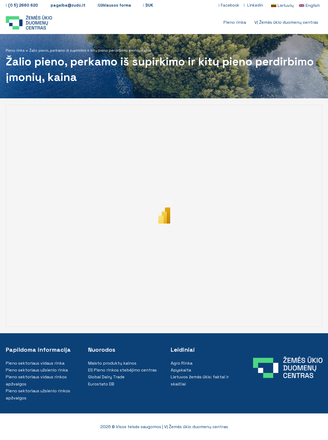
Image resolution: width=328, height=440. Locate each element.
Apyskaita (181, 370)
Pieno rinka (15, 50)
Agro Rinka (181, 363)
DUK (148, 5)
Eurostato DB (101, 384)
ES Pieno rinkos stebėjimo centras (122, 370)
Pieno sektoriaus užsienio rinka (37, 370)
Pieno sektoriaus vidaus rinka (35, 363)
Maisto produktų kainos (112, 363)
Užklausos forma (114, 5)
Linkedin (253, 5)
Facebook (228, 5)
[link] (282, 5)
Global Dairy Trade (106, 377)
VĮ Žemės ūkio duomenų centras (196, 426)
